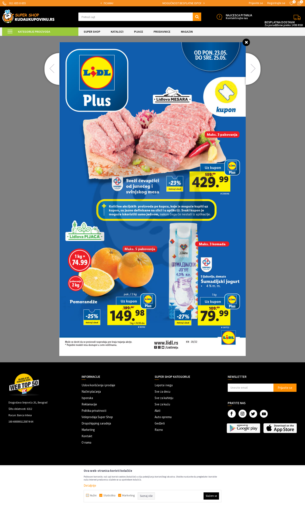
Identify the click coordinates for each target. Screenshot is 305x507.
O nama (86, 442)
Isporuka (87, 397)
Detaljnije (90, 485)
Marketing (88, 429)
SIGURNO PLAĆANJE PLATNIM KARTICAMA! (126, 3)
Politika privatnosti (94, 410)
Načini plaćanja (91, 391)
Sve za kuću (162, 404)
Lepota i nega (164, 385)
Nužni (93, 495)
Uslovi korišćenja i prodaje (98, 385)
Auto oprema (163, 417)
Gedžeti (160, 423)
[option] (127, 3)
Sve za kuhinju (164, 397)
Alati (157, 410)
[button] (139, 17)
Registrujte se (276, 3)
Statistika (109, 495)
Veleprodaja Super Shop (97, 417)
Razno (159, 429)
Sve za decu (162, 391)
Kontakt (87, 436)
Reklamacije (89, 404)
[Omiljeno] (291, 3)
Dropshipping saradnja (96, 423)
